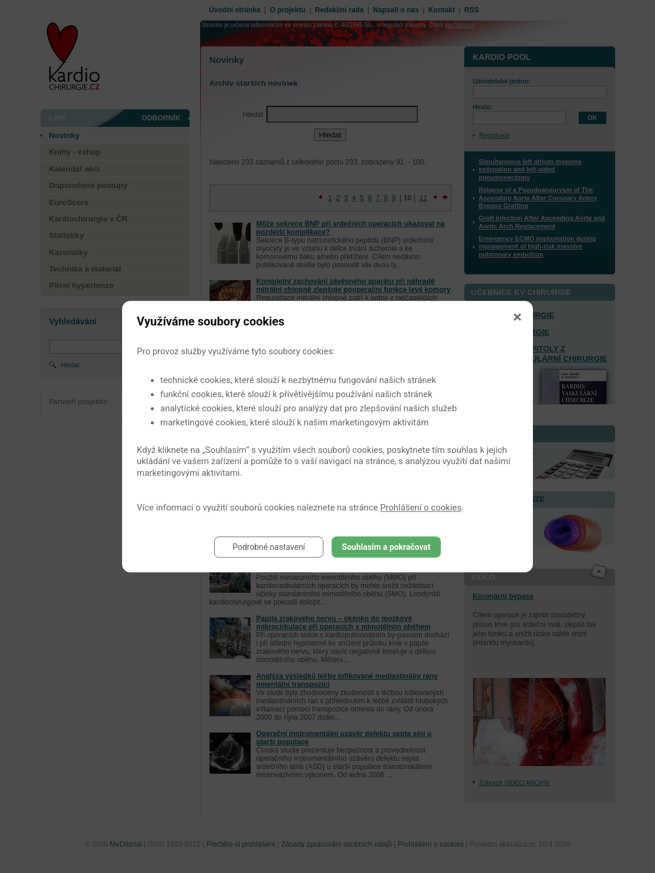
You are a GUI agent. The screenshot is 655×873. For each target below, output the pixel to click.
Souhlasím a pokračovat (386, 547)
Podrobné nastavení (268, 547)
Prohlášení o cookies (421, 507)
